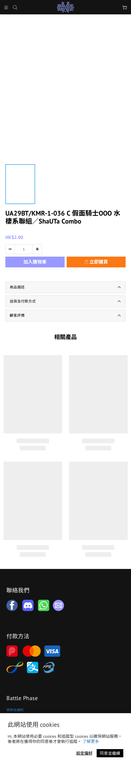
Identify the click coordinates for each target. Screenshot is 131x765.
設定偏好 (84, 753)
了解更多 (91, 741)
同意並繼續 (110, 753)
